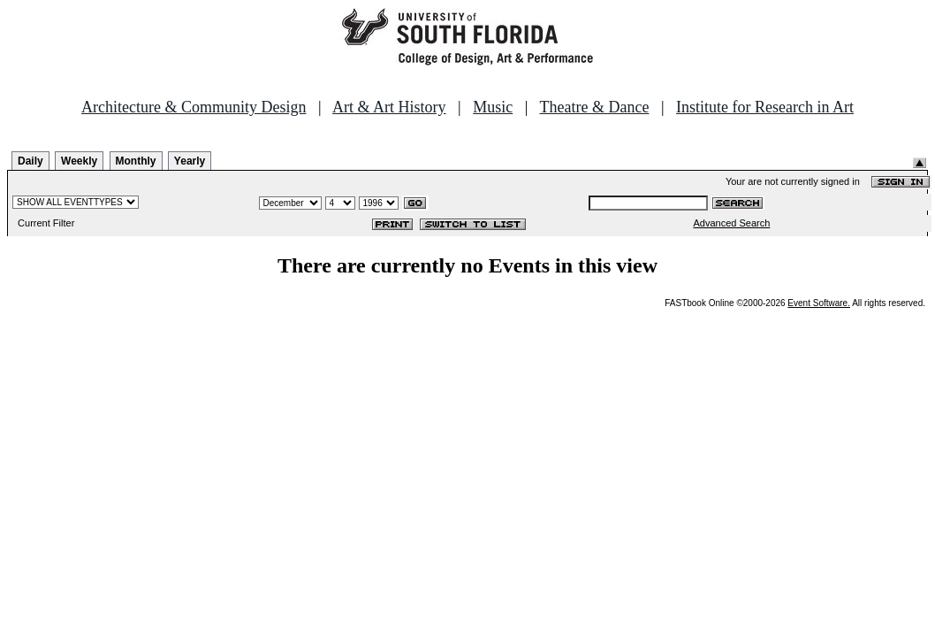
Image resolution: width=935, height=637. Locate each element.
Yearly (189, 161)
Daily (30, 161)
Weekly (79, 161)
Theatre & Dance (594, 107)
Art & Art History (389, 107)
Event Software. (818, 303)
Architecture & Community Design (193, 107)
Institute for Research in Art (765, 107)
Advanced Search (732, 223)
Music (493, 107)
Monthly (136, 161)
